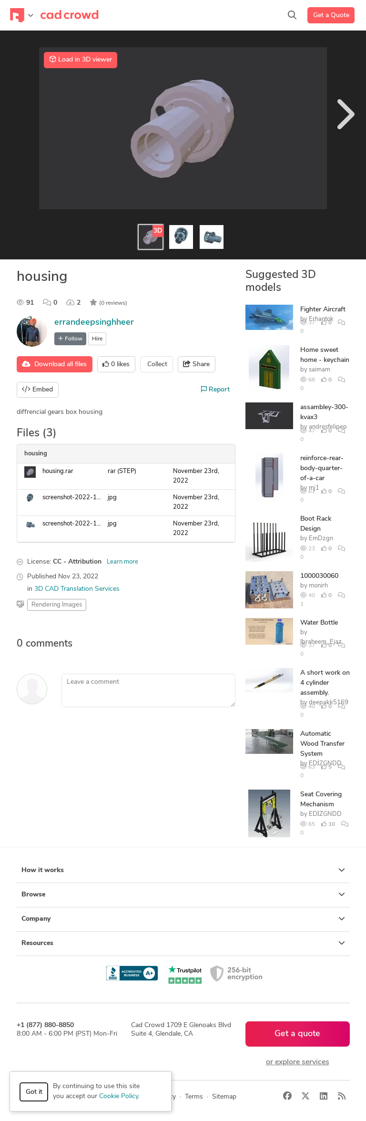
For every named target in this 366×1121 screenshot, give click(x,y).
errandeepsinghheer (94, 322)
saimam (319, 370)
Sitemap (224, 1096)
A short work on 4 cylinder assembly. (325, 683)
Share (196, 364)
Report (215, 389)
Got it (34, 1092)
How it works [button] (183, 870)
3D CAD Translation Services (77, 589)
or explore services (297, 1062)
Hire (97, 339)
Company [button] (183, 919)
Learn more (122, 562)
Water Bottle (319, 623)
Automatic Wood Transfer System (322, 744)
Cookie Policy (118, 1096)
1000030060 (319, 576)
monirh (318, 586)
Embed (37, 389)
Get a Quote (331, 15)
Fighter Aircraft (323, 309)
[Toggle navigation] (22, 15)
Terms (194, 1096)
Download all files (54, 364)
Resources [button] (183, 943)
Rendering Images (56, 605)
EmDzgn (321, 538)
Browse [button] (183, 894)
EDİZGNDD (325, 814)
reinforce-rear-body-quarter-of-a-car (322, 468)
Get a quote (297, 1034)
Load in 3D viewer (81, 59)
